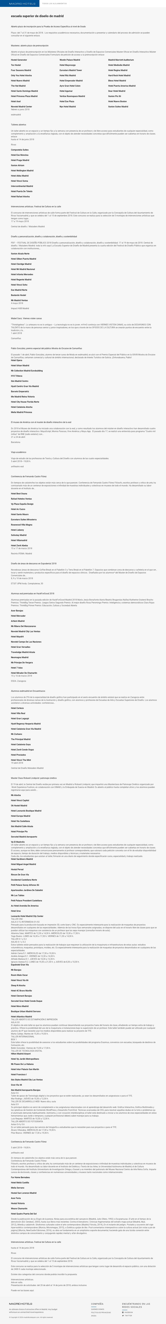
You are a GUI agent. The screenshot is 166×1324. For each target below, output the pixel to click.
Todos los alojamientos (54, 4)
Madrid (22, 3)
